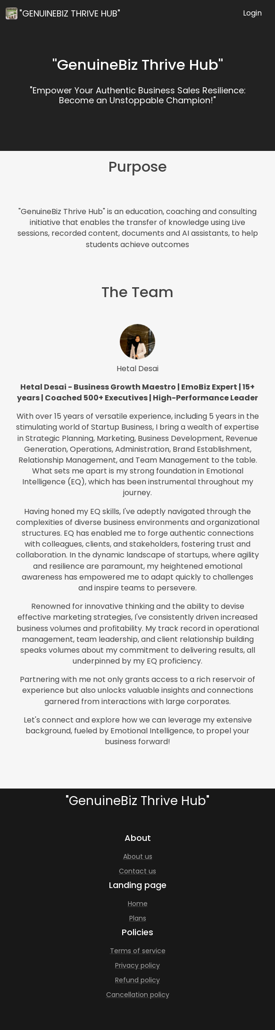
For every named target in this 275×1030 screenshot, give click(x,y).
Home (138, 903)
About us (137, 856)
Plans (137, 918)
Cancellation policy (137, 994)
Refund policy (137, 980)
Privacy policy (137, 965)
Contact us (137, 871)
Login (252, 13)
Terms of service (138, 950)
